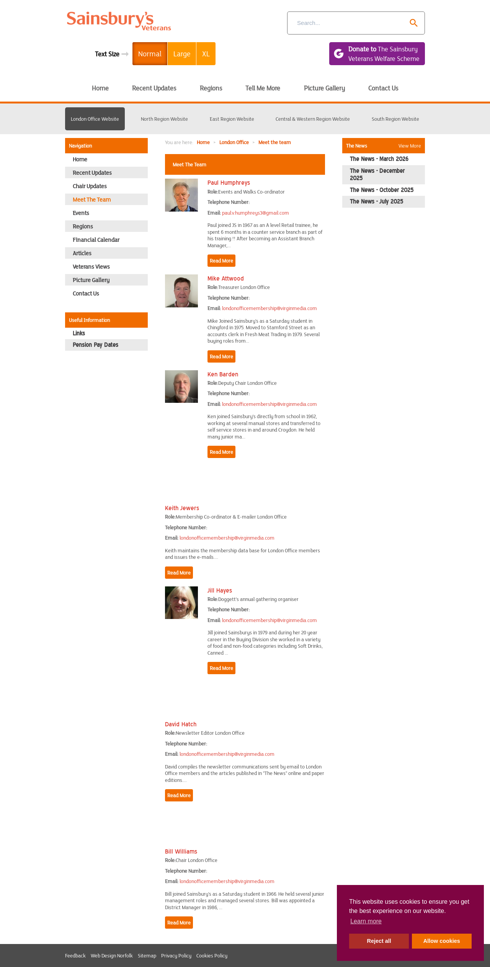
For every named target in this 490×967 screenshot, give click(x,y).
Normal (150, 53)
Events (81, 213)
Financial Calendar (96, 239)
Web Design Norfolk (112, 955)
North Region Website (164, 118)
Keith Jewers (182, 508)
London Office (234, 142)
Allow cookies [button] (441, 941)
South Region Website (395, 118)
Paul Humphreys (228, 182)
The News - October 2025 (381, 190)
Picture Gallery (324, 88)
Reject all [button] (379, 941)
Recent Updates (154, 88)
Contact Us (383, 88)
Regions (211, 88)
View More (410, 145)
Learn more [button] (366, 921)
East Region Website (232, 118)
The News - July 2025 (376, 201)
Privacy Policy (176, 955)
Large (181, 53)
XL (206, 53)
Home (100, 88)
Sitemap (147, 955)
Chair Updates (90, 186)
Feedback (75, 955)
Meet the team (274, 142)
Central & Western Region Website (313, 118)
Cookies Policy (211, 955)
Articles (82, 253)
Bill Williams (181, 851)
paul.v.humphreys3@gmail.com (255, 212)
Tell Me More (262, 88)
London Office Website (95, 118)
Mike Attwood (225, 278)
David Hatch (180, 724)
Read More (221, 260)
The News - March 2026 (379, 159)
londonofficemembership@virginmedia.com (269, 308)
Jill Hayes (219, 590)
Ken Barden (222, 374)
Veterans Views (91, 266)
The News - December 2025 (377, 174)
